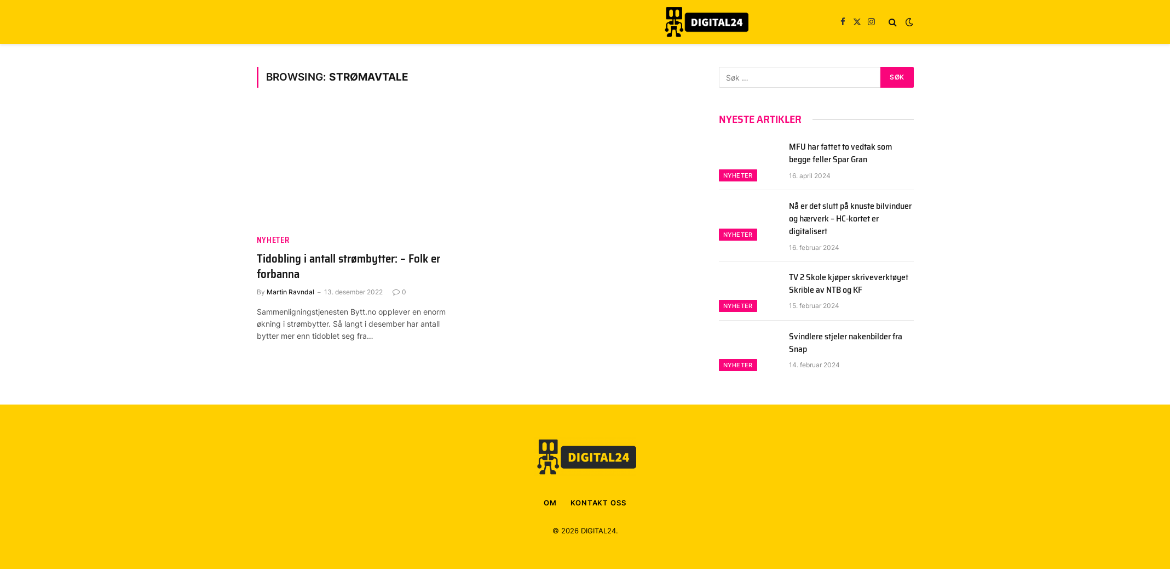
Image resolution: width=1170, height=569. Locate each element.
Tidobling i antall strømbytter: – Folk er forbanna (348, 266)
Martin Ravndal (290, 292)
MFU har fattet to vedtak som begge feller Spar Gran (840, 153)
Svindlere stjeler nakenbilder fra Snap (845, 343)
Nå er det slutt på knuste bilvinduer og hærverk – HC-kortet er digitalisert (850, 219)
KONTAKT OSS (598, 502)
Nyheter (273, 240)
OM (550, 502)
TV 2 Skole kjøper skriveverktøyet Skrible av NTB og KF (848, 284)
